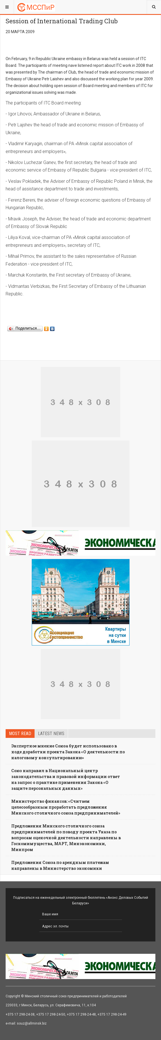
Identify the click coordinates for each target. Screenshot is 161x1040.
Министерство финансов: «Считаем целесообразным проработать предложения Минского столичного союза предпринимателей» (65, 807)
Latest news (51, 733)
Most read (20, 733)
